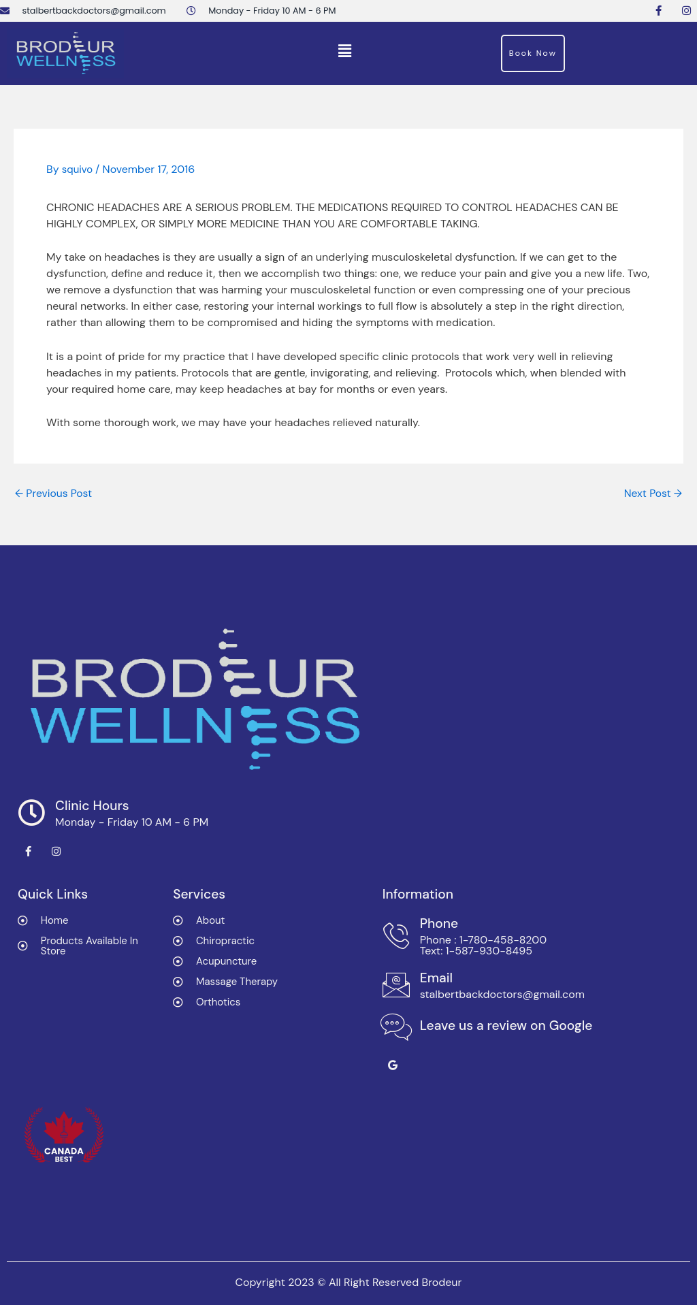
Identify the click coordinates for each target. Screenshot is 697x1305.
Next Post (652, 493)
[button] (345, 52)
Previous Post (54, 493)
